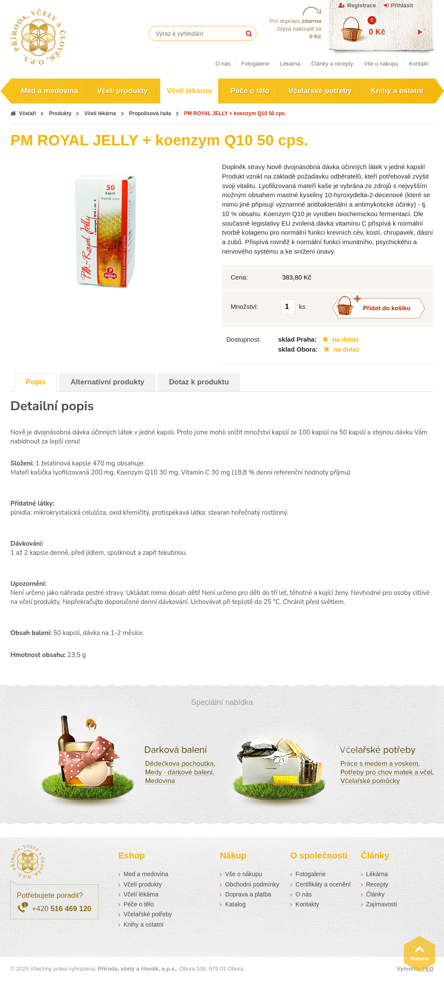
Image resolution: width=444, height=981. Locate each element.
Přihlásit (402, 5)
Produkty (60, 113)
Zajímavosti (381, 904)
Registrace (361, 5)
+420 (62, 909)
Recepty (377, 884)
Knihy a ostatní (397, 91)
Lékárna (290, 63)
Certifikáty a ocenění (323, 884)
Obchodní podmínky (252, 884)
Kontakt (418, 63)
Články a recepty (332, 63)
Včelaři (27, 113)
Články (375, 894)
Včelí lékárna (189, 91)
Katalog (235, 904)
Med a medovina (49, 91)
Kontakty (307, 904)
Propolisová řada (150, 113)
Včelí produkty (122, 91)
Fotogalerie (255, 63)
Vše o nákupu (381, 63)
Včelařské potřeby (320, 91)
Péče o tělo (250, 91)
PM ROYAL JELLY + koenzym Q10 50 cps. (235, 113)
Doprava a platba (248, 894)
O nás (223, 63)
